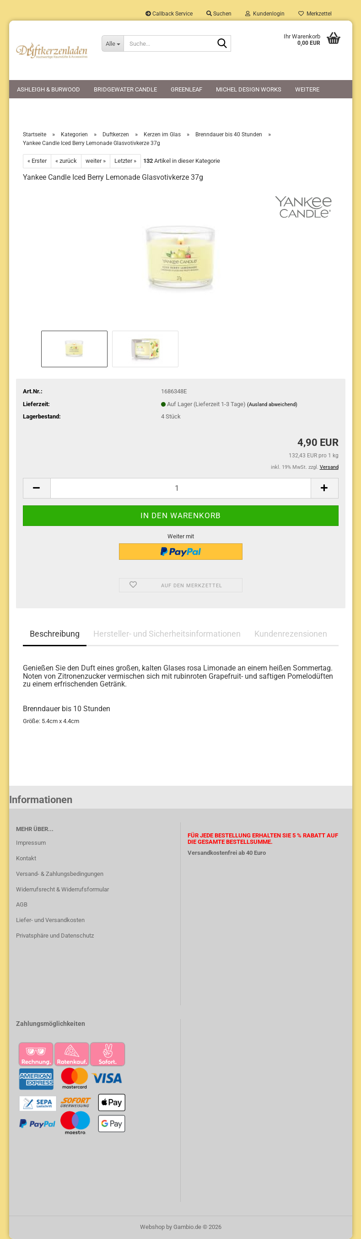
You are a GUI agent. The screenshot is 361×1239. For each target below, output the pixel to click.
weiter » (96, 160)
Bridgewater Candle (125, 89)
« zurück (66, 160)
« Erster (37, 160)
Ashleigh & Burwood (48, 89)
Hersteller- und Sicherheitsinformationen (167, 633)
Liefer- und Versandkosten (50, 920)
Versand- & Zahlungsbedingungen (59, 873)
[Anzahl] (180, 488)
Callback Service (169, 14)
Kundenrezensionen (290, 633)
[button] (36, 488)
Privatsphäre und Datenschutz (55, 935)
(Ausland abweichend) (272, 405)
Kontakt (26, 858)
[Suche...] (113, 43)
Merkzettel (315, 14)
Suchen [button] (219, 14)
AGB (21, 904)
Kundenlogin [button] (265, 14)
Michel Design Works (248, 89)
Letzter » (125, 160)
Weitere (307, 89)
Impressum (31, 842)
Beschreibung (55, 633)
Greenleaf (186, 89)
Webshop (152, 1226)
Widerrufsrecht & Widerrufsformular (62, 889)
